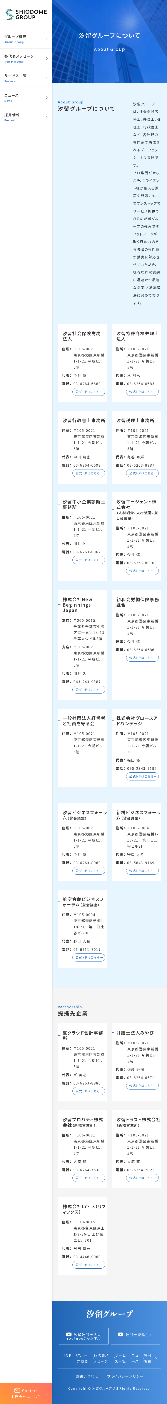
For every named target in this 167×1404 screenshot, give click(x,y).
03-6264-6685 (141, 383)
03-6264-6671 (141, 1077)
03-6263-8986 (87, 1083)
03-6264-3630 (87, 1169)
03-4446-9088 (87, 1256)
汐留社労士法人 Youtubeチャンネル (83, 1336)
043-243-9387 (87, 681)
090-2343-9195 (142, 768)
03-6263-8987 (141, 465)
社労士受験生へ (135, 1334)
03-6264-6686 (141, 649)
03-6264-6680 (87, 383)
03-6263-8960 (87, 862)
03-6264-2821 (141, 1169)
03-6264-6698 (87, 465)
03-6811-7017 (87, 949)
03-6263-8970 (141, 562)
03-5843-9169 (141, 862)
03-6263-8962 (87, 551)
